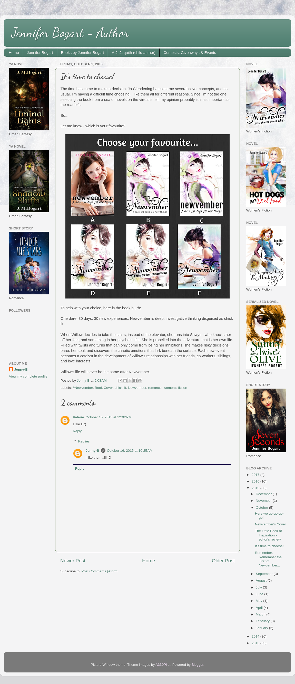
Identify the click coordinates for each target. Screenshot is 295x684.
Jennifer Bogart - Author (70, 32)
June (260, 594)
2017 (256, 475)
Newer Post (72, 560)
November (264, 501)
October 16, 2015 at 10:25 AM (130, 450)
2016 (256, 481)
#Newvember (83, 388)
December (264, 494)
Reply (77, 431)
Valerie (78, 417)
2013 (256, 643)
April (260, 608)
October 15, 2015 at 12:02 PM (109, 417)
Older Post (223, 560)
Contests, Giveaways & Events (189, 52)
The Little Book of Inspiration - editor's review (268, 535)
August (262, 580)
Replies (84, 441)
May (259, 601)
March (261, 614)
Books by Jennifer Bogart (82, 52)
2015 (256, 488)
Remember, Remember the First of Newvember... (268, 559)
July (259, 587)
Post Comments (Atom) (99, 571)
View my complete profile (28, 376)
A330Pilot (162, 665)
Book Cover (104, 388)
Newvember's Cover (270, 524)
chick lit (120, 388)
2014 (256, 636)
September (265, 574)
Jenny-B (92, 450)
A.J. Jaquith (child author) (133, 52)
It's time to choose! (269, 546)
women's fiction (175, 388)
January (262, 628)
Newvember (137, 388)
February (263, 621)
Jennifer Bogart (40, 52)
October (262, 507)
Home (14, 52)
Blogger (197, 665)
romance (155, 388)
